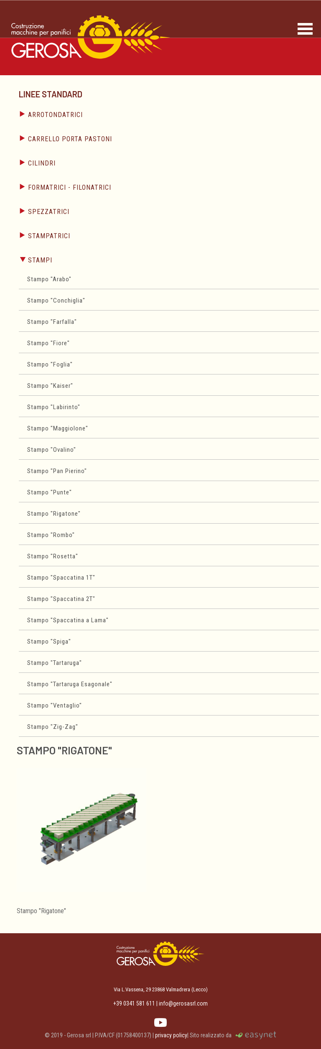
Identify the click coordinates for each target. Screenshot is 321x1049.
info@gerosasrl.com (183, 1003)
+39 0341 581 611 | (135, 1003)
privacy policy (171, 1035)
